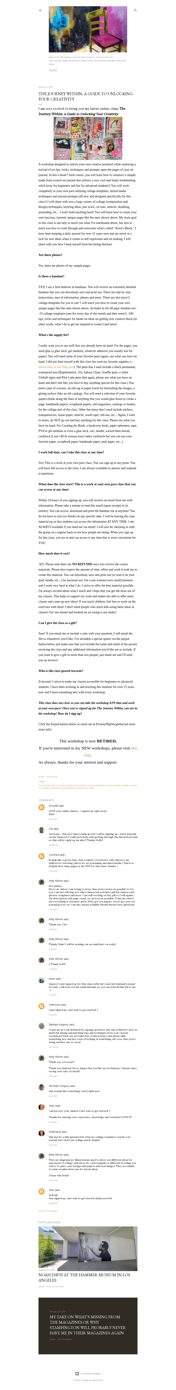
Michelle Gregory (59, 1085)
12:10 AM (53, 1076)
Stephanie (55, 1131)
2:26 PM (53, 969)
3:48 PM (53, 1203)
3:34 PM (53, 1015)
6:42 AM (53, 819)
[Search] (135, 9)
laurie (52, 978)
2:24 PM (53, 909)
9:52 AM (53, 1122)
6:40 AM (53, 1096)
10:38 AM (53, 845)
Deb (51, 1190)
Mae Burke (97, 1380)
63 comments (65, 1339)
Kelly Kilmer (56, 880)
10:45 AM (53, 1180)
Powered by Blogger (88, 1374)
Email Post (52, 776)
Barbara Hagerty (59, 1024)
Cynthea (54, 854)
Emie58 (53, 805)
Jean (51, 1105)
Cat (51, 828)
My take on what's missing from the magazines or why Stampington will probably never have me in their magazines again (88, 1325)
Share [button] (41, 776)
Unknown (54, 1004)
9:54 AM (53, 1145)
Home (53, 70)
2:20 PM (53, 871)
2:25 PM (53, 929)
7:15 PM (52, 995)
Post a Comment (48, 1211)
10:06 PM (53, 1047)
